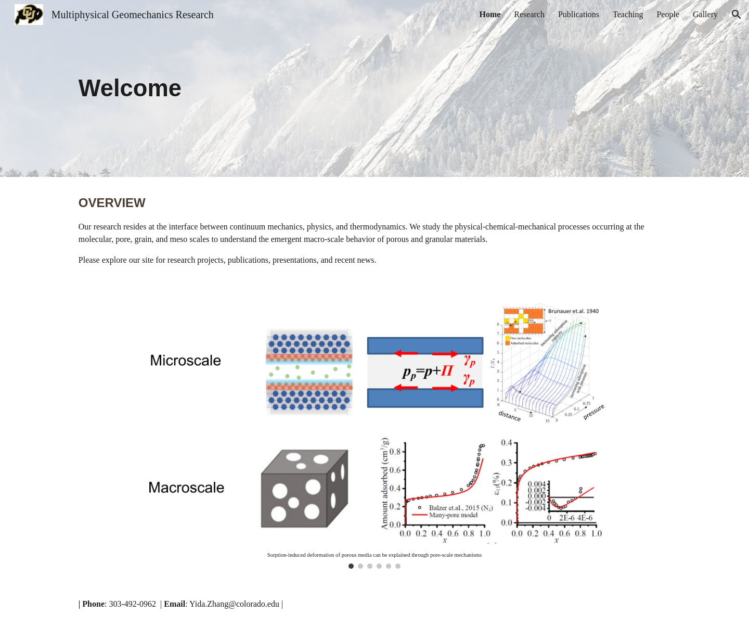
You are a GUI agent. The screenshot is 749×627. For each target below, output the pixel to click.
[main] (323, 88)
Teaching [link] (628, 14)
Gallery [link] (705, 14)
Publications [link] (578, 14)
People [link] (667, 14)
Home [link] (489, 14)
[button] (736, 14)
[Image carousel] (374, 432)
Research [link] (529, 14)
